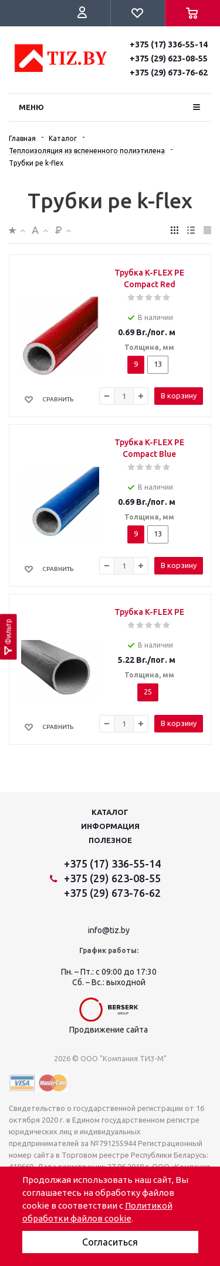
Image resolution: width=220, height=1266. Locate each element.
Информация (110, 826)
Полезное (110, 840)
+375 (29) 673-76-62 (169, 72)
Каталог (110, 812)
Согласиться (110, 1242)
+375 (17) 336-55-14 (169, 44)
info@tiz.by (109, 930)
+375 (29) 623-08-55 (169, 58)
